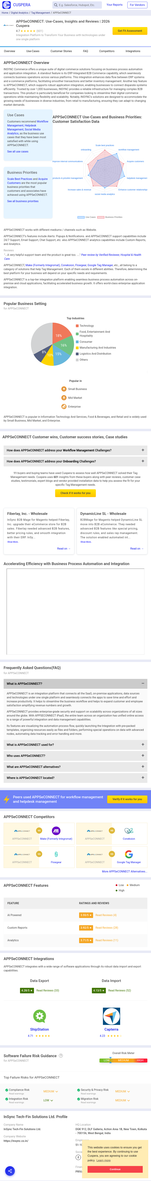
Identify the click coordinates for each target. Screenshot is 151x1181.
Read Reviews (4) (106, 915)
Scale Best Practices (20, 179)
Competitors (106, 51)
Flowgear (80, 265)
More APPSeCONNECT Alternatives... (124, 871)
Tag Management (40, 12)
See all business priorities (22, 201)
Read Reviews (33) (47, 990)
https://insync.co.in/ (16, 1141)
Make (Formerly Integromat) (43, 265)
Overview (9, 51)
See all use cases (17, 151)
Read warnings (16, 1093)
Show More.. (13, 542)
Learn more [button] (104, 1160)
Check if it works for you (75, 493)
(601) (40, 31)
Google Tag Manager (100, 265)
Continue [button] (115, 1169)
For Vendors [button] (137, 5)
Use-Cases (32, 51)
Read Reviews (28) (106, 927)
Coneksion (67, 265)
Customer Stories (61, 51)
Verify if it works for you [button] (127, 783)
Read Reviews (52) (119, 990)
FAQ (85, 51)
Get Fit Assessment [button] (130, 30)
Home (5, 12)
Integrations (133, 51)
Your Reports (115, 4)
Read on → (64, 548)
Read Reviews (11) (106, 940)
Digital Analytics (19, 12)
